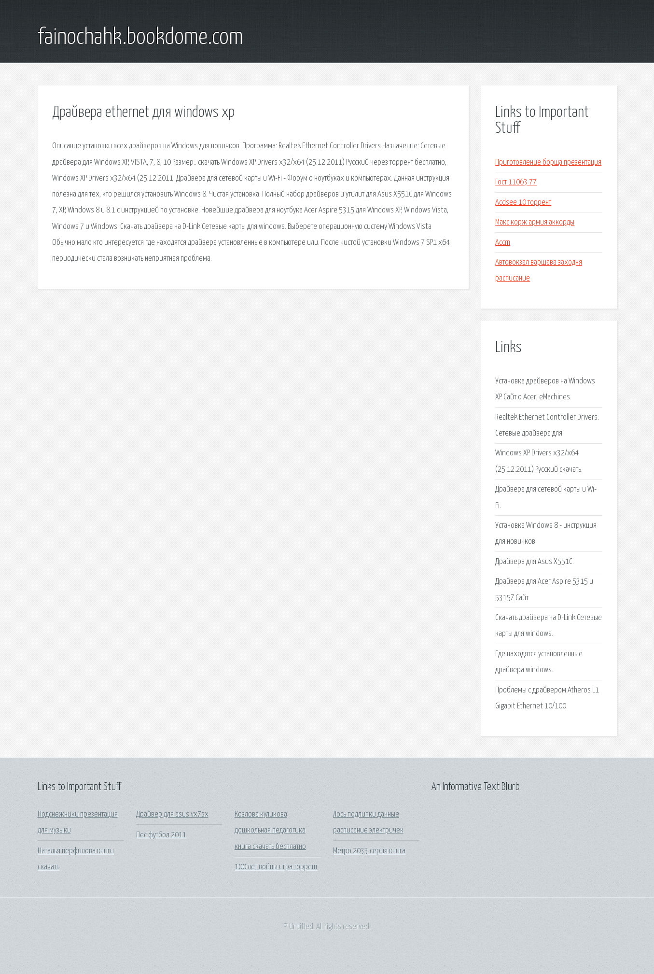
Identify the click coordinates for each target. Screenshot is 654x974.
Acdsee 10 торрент (523, 202)
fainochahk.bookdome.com (140, 38)
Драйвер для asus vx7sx (172, 814)
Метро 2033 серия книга (369, 851)
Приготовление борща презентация (548, 162)
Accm (502, 243)
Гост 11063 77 (516, 182)
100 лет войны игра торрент (276, 867)
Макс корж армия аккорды (534, 222)
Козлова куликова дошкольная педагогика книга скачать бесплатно (270, 830)
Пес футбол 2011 (161, 835)
